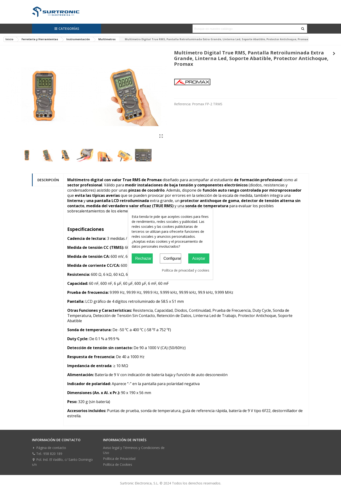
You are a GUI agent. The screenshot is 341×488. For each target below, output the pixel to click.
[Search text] (246, 29)
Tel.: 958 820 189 (47, 453)
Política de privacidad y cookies (185, 270)
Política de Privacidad (119, 458)
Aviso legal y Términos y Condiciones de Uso (134, 450)
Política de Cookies (117, 464)
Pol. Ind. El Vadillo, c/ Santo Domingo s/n (62, 462)
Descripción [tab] (48, 180)
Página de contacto (49, 447)
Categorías (66, 28)
